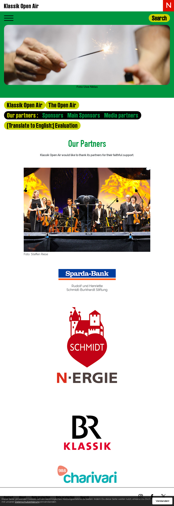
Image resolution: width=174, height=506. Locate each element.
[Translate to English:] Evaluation (42, 125)
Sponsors (52, 115)
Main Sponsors (84, 115)
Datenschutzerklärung (27, 501)
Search (159, 18)
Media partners (121, 115)
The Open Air (62, 105)
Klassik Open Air (21, 6)
